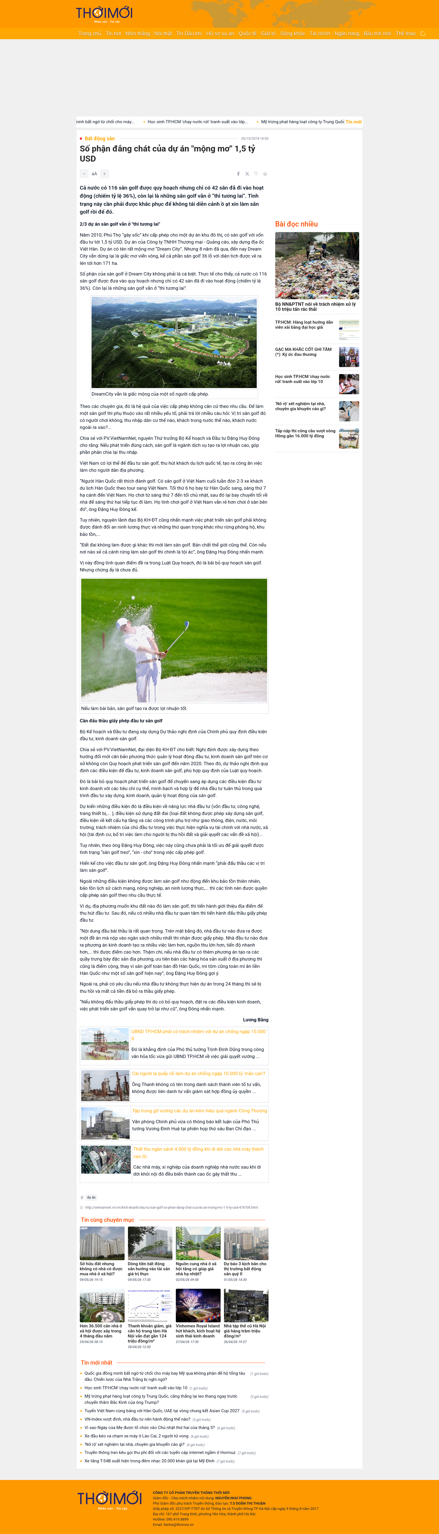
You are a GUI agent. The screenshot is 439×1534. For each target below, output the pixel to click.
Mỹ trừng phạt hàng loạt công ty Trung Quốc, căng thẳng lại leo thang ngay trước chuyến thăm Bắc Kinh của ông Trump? (176, 1399)
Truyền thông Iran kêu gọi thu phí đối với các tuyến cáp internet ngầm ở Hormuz (170, 1452)
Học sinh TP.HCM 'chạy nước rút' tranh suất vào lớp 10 (146, 1388)
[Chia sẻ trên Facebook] (238, 174)
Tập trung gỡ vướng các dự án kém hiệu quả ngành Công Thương (199, 1110)
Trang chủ (89, 33)
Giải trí (268, 33)
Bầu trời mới (377, 33)
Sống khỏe (292, 33)
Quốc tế (247, 33)
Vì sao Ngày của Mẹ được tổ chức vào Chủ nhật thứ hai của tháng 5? (160, 1427)
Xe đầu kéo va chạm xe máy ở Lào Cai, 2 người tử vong (147, 1436)
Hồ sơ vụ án (220, 33)
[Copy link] (256, 173)
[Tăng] (104, 173)
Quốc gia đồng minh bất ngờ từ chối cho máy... (98, 121)
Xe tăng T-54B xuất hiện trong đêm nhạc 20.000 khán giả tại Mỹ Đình (160, 1461)
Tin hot (113, 33)
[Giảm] (84, 173)
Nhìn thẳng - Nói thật (148, 33)
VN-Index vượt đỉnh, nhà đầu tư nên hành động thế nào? (148, 1419)
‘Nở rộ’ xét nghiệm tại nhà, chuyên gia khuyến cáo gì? (145, 1444)
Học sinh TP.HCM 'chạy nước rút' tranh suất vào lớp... (206, 121)
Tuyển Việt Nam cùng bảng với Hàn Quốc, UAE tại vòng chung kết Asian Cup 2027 (172, 1411)
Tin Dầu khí (189, 33)
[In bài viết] (265, 174)
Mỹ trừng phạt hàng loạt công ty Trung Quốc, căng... (318, 121)
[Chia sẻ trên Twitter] (247, 174)
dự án (91, 1197)
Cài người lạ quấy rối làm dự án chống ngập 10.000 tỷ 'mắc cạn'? (198, 1073)
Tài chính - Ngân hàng (334, 33)
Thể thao (405, 33)
